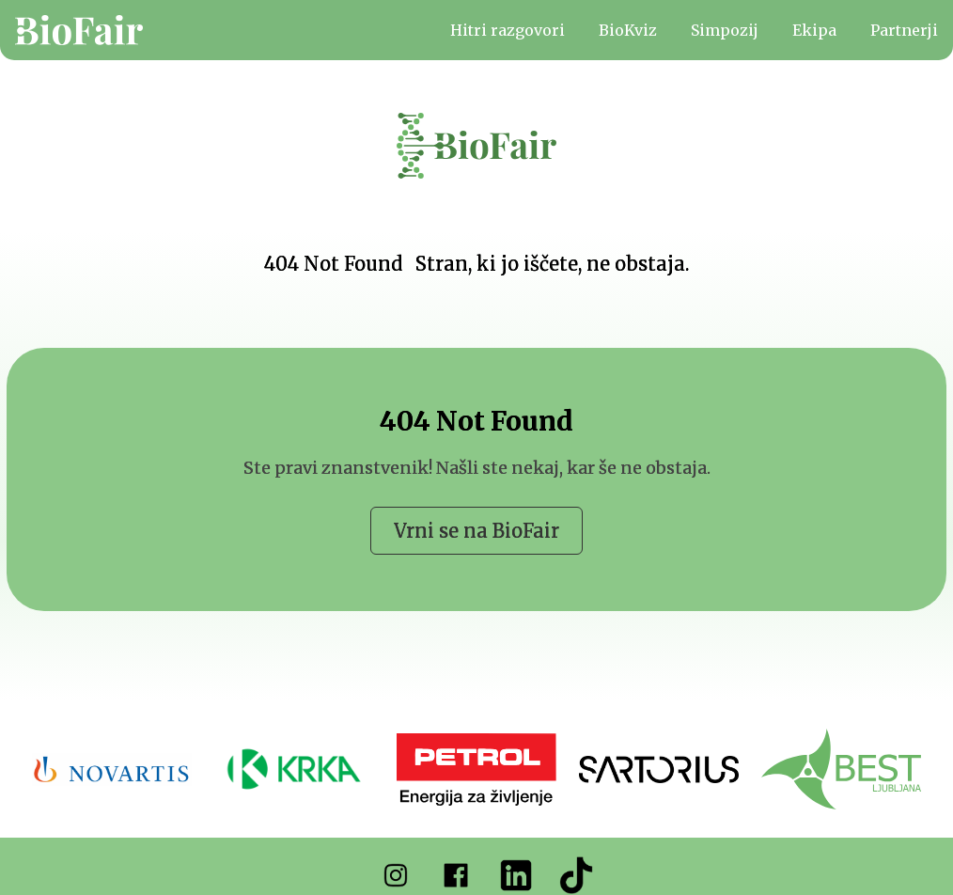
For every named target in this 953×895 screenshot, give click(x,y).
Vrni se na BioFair (476, 530)
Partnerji (904, 30)
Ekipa (814, 30)
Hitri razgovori (507, 30)
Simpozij (724, 30)
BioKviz (628, 30)
